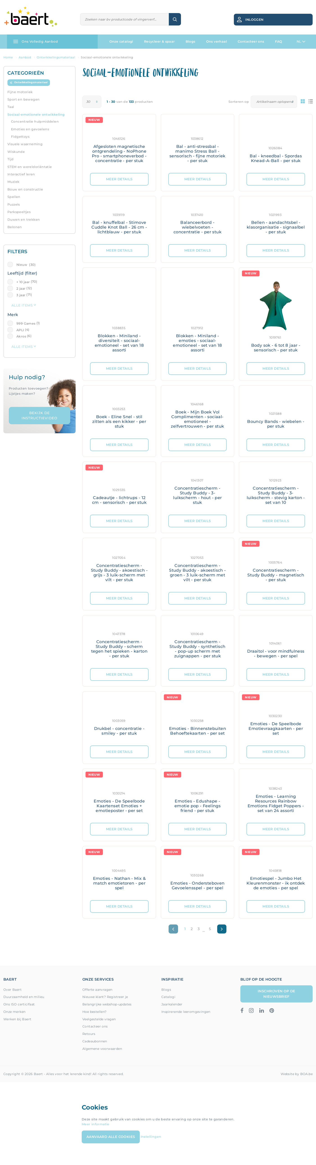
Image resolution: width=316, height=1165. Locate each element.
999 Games (26, 323)
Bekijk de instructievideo (39, 415)
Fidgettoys (20, 137)
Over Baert (12, 990)
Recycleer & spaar (159, 41)
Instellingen (151, 1137)
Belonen (14, 227)
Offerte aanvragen (97, 990)
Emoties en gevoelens (30, 129)
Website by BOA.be (297, 1074)
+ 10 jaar (23, 282)
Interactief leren (21, 174)
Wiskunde (16, 152)
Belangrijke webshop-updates (107, 1004)
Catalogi (168, 997)
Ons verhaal (216, 41)
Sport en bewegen (23, 99)
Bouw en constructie (25, 189)
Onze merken (14, 1012)
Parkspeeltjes (19, 212)
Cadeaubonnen (94, 1041)
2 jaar (20, 289)
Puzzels (13, 204)
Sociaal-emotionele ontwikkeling (36, 114)
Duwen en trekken (23, 220)
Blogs (190, 41)
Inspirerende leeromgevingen (185, 1012)
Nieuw (26, 265)
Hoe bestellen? (94, 1012)
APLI (20, 330)
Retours (88, 1034)
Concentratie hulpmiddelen (35, 121)
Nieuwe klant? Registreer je (105, 997)
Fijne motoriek (20, 92)
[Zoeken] (124, 19)
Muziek (13, 182)
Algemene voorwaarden (102, 1049)
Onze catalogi (121, 41)
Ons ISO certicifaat (19, 1004)
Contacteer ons (251, 41)
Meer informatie (95, 1124)
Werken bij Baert (17, 1019)
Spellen (13, 197)
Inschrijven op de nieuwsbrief (276, 994)
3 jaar (20, 295)
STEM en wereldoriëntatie (29, 167)
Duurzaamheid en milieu (23, 997)
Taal (10, 107)
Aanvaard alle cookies (110, 1137)
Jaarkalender (172, 1004)
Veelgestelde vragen (99, 1019)
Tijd (10, 159)
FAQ (278, 41)
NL (301, 41)
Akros (21, 336)
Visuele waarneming (25, 144)
